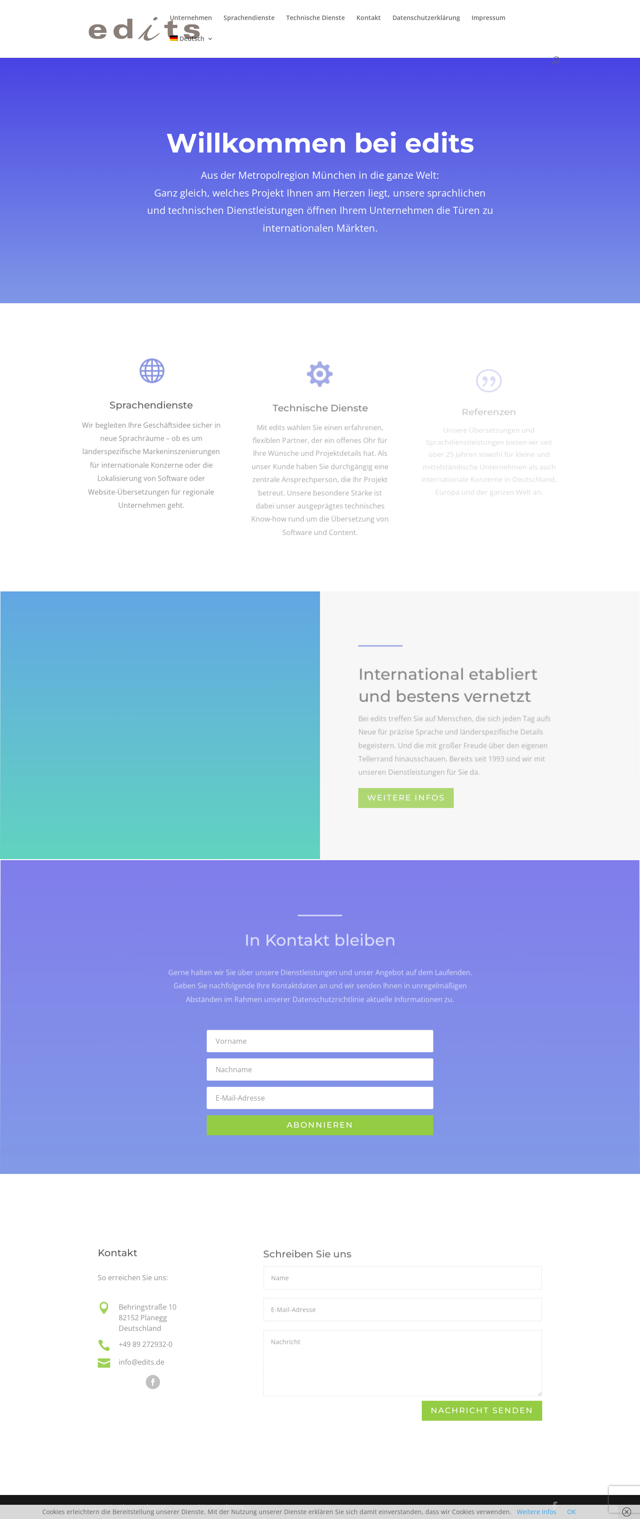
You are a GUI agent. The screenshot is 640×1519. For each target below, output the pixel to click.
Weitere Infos (536, 1511)
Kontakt (368, 18)
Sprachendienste (249, 18)
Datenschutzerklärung (426, 18)
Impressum (488, 18)
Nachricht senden (482, 1411)
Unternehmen (191, 18)
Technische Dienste (315, 18)
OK (571, 1511)
